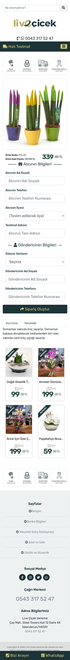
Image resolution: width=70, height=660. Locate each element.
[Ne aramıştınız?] (31, 7)
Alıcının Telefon (16, 190)
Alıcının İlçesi (14, 207)
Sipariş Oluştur (35, 309)
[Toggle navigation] (64, 46)
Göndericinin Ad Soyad (21, 271)
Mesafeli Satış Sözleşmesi (35, 532)
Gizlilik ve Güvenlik (35, 552)
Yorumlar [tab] (30, 323)
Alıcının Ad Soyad (17, 173)
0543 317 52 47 (35, 38)
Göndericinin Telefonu (20, 288)
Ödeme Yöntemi (16, 253)
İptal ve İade (35, 542)
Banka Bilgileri (35, 521)
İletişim (35, 511)
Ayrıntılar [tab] (12, 323)
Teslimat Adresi (16, 225)
